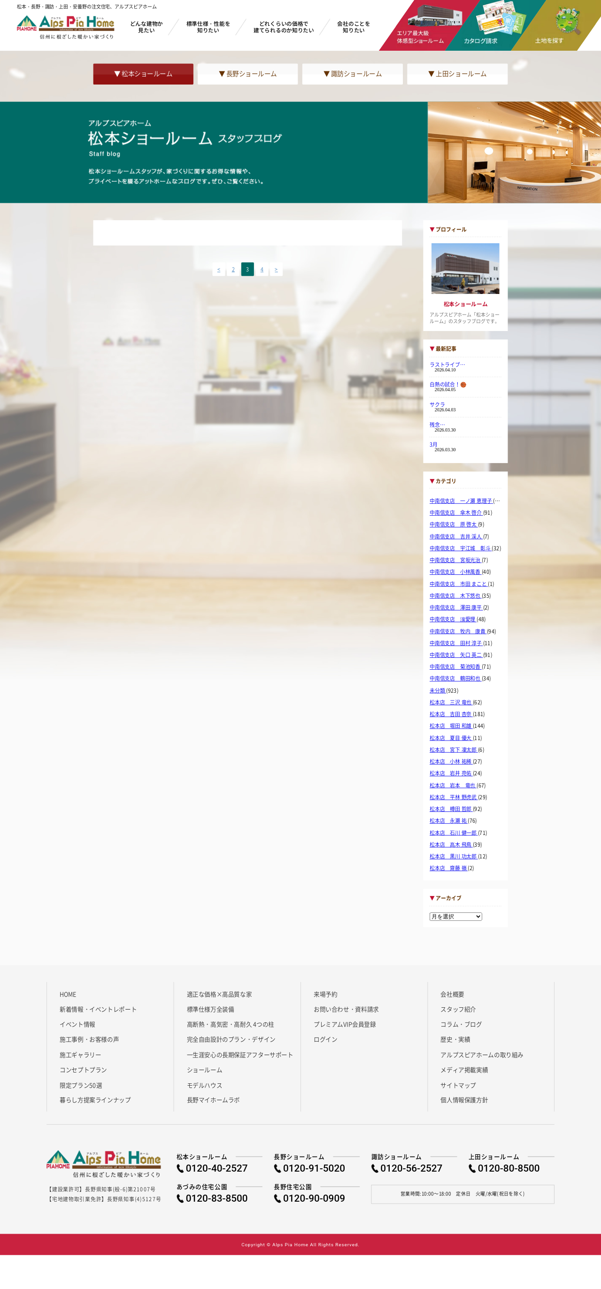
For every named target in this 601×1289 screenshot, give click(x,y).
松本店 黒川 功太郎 (454, 856)
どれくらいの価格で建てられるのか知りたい (284, 26)
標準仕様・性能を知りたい (208, 26)
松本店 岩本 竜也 (453, 785)
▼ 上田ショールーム (457, 73)
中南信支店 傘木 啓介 (456, 513)
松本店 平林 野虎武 (454, 797)
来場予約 (325, 993)
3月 (434, 444)
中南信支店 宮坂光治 (456, 560)
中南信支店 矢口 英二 (456, 655)
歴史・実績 (455, 1039)
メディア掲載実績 (464, 1069)
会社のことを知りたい (353, 26)
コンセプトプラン (83, 1069)
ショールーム (205, 1069)
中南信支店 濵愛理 (453, 619)
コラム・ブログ (461, 1024)
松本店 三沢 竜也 (451, 702)
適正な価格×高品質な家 (219, 993)
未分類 (438, 691)
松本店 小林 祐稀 (451, 761)
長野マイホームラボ (213, 1100)
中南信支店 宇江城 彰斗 (461, 548)
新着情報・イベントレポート (98, 1009)
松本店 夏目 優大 (451, 737)
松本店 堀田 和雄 (451, 726)
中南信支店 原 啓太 (454, 524)
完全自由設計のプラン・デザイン (231, 1039)
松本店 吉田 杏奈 (451, 714)
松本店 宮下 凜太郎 (454, 750)
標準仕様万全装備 (210, 1009)
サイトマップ (458, 1085)
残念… (437, 424)
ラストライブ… (447, 364)
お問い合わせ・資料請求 (346, 1009)
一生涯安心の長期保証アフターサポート (240, 1054)
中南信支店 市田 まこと (459, 583)
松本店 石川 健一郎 (454, 832)
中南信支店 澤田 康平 (456, 607)
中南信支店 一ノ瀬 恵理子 (461, 501)
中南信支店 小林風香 (456, 572)
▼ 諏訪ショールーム (353, 73)
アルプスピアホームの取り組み (482, 1054)
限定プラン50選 (81, 1085)
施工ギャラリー (80, 1054)
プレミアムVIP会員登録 (345, 1024)
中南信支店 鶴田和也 (456, 678)
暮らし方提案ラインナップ (95, 1100)
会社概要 (452, 993)
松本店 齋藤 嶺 (449, 868)
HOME (68, 993)
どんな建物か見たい (146, 26)
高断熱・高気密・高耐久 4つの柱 (231, 1024)
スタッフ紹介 (458, 1009)
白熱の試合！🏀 (448, 384)
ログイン (325, 1039)
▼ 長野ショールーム (248, 73)
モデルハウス (205, 1085)
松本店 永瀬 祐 (449, 821)
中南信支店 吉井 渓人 (456, 536)
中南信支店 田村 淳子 (456, 643)
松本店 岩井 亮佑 (451, 773)
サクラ (437, 404)
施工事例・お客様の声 (89, 1039)
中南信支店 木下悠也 (456, 596)
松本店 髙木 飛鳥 (451, 845)
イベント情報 (77, 1024)
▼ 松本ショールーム (143, 73)
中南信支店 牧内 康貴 (458, 631)
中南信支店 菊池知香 (456, 667)
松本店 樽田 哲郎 (451, 809)
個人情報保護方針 (464, 1100)
